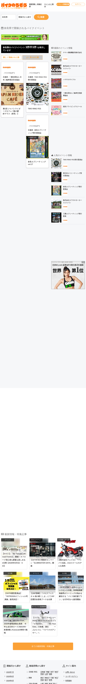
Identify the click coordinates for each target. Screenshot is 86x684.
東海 (30, 640)
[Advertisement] (25, 284)
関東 (30, 628)
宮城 (42, 625)
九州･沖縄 (32, 658)
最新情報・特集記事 (35, 5)
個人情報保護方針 (71, 635)
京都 (50, 644)
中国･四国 (32, 650)
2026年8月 (10, 627)
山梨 (42, 634)
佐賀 (46, 658)
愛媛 (46, 653)
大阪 (42, 644)
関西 (30, 644)
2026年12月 (10, 644)
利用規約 (68, 631)
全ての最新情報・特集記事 (43, 597)
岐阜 (50, 640)
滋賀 (54, 644)
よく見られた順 (32, 57)
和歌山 (47, 647)
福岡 (42, 658)
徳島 (42, 655)
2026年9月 (10, 631)
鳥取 (50, 650)
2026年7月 (10, 623)
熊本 (54, 658)
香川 (50, 653)
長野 (46, 634)
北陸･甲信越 (33, 634)
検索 (40, 17)
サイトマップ (70, 640)
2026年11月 (10, 640)
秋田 (56, 622)
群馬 (50, 631)
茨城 (42, 631)
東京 (42, 628)
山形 (46, 625)
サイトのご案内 (49, 5)
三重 (54, 640)
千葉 (52, 628)
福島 (50, 625)
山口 (42, 653)
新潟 (50, 634)
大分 (42, 661)
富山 (54, 634)
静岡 (46, 640)
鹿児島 (51, 661)
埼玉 (56, 628)
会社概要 (68, 644)
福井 (46, 636)
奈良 (42, 647)
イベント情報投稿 (63, 4)
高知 (54, 653)
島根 (54, 650)
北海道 (42, 622)
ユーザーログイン (71, 627)
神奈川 (47, 628)
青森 (47, 622)
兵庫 (46, 644)
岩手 (52, 622)
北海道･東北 (33, 622)
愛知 (42, 640)
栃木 (46, 631)
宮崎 (46, 661)
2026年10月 (10, 635)
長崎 (50, 658)
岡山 (42, 650)
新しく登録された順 (11, 57)
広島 (46, 650)
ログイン (78, 4)
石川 (42, 636)
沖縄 (56, 661)
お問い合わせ (70, 623)
